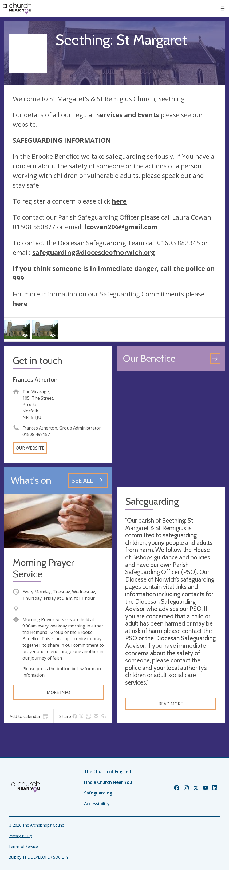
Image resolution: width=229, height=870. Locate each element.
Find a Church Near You (108, 782)
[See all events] (88, 480)
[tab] (28, 716)
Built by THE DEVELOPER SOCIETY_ (39, 857)
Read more (171, 704)
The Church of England (107, 771)
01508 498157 (36, 434)
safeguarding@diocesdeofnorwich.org (93, 252)
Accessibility (97, 804)
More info (58, 692)
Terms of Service (23, 846)
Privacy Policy (20, 835)
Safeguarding (98, 793)
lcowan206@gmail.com (121, 226)
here (119, 201)
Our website (30, 448)
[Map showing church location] (171, 429)
